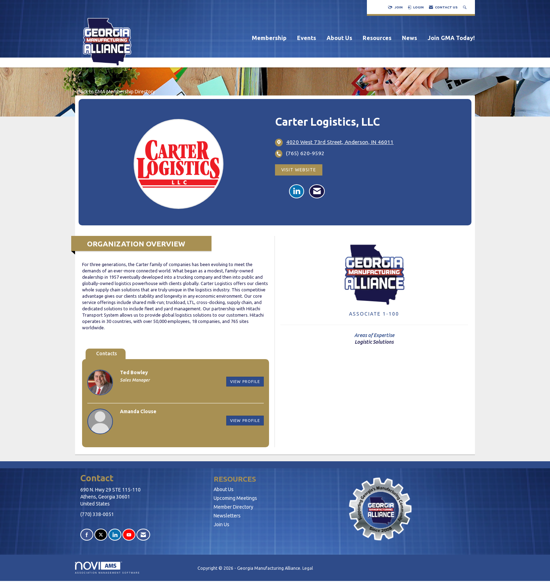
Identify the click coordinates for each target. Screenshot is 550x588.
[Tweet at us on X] (100, 535)
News (409, 38)
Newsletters (227, 515)
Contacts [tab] (106, 353)
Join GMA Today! (451, 38)
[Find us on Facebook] (86, 535)
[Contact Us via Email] (143, 535)
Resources (377, 38)
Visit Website (298, 169)
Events (306, 38)
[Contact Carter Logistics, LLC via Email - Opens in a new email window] (317, 191)
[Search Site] (465, 7)
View (245, 381)
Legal (307, 568)
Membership (269, 38)
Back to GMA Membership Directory (115, 91)
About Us (339, 38)
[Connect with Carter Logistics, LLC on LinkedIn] (296, 191)
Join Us (221, 524)
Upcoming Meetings (235, 498)
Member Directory (233, 507)
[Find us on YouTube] (128, 535)
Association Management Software (107, 568)
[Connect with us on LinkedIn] (114, 535)
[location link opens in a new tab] (340, 142)
